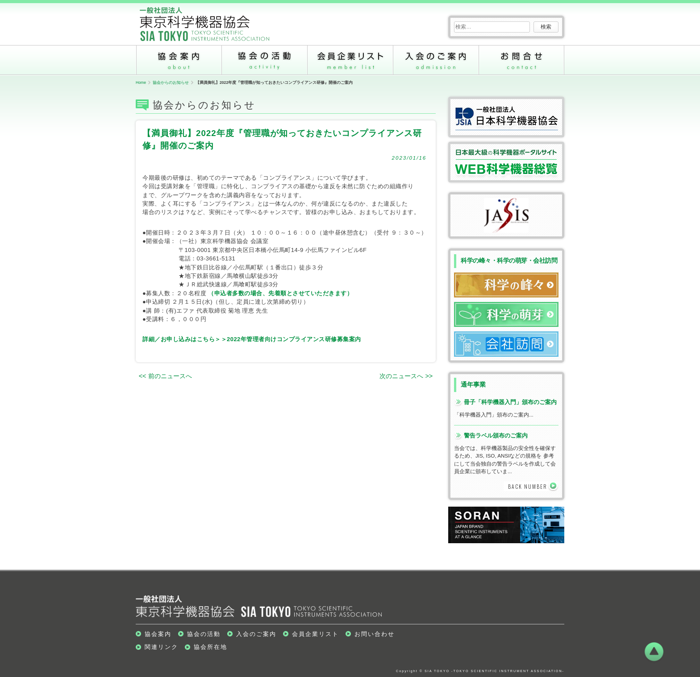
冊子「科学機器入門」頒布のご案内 (510, 402)
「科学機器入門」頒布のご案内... (493, 414)
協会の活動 (264, 59)
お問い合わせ (521, 59)
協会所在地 (210, 647)
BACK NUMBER (527, 486)
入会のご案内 (436, 59)
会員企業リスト (350, 59)
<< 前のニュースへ (165, 376)
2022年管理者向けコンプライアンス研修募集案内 (294, 339)
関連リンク (161, 647)
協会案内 (178, 59)
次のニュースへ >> (406, 376)
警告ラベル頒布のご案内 (496, 435)
